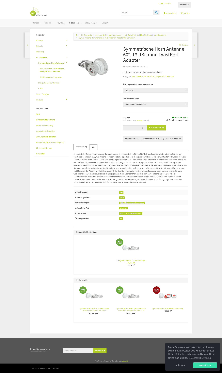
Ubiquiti (106, 23)
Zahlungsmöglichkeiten (46, 136)
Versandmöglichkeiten (45, 131)
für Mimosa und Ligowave (51, 77)
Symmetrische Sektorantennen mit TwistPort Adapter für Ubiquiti (94, 309)
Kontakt (167, 4)
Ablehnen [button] (180, 365)
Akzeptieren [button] (205, 365)
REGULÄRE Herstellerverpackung (130, 213)
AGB (38, 114)
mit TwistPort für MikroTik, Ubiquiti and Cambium (153, 76)
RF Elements (75, 23)
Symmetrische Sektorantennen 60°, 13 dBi (132, 261)
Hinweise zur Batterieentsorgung (50, 142)
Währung (184, 5)
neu (121, 192)
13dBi (122, 198)
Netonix (49, 23)
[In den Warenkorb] (156, 127)
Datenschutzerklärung (45, 119)
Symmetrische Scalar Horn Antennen (167, 308)
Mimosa (36, 23)
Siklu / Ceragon (91, 23)
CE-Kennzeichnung (44, 148)
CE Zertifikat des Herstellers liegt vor (132, 203)
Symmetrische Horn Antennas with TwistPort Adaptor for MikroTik (131, 309)
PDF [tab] (93, 147)
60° (121, 218)
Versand (139, 120)
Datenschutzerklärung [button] (200, 358)
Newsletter (40, 153)
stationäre (123, 208)
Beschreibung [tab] (81, 146)
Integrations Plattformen (48, 83)
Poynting (60, 23)
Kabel (40, 88)
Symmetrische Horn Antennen (53, 62)
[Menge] (135, 127)
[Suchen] (137, 12)
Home (160, 4)
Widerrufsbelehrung (44, 125)
